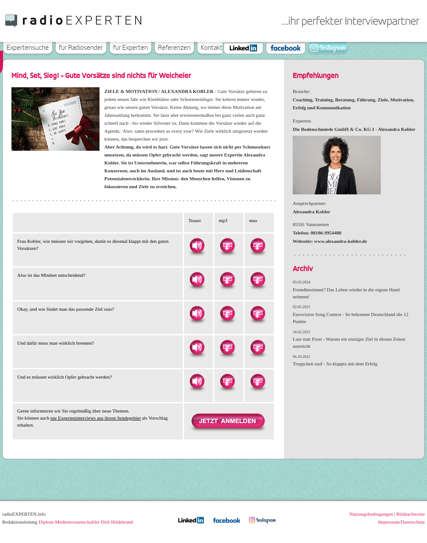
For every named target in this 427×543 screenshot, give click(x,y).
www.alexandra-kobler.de (340, 241)
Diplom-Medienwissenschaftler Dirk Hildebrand (86, 521)
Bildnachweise (410, 514)
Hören (196, 245)
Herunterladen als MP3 (227, 245)
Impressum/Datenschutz (401, 521)
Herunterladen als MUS (257, 245)
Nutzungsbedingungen (371, 514)
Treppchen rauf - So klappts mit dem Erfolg (335, 363)
